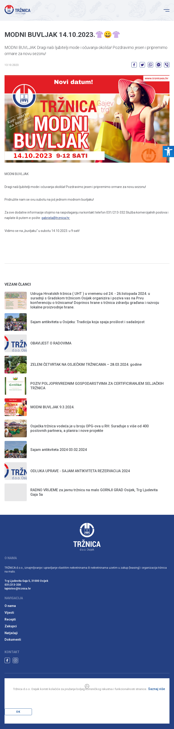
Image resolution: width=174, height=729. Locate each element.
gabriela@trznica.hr (55, 218)
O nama (10, 606)
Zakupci (11, 626)
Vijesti (9, 612)
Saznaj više (156, 689)
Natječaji (11, 633)
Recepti (10, 619)
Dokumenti (13, 639)
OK (18, 711)
